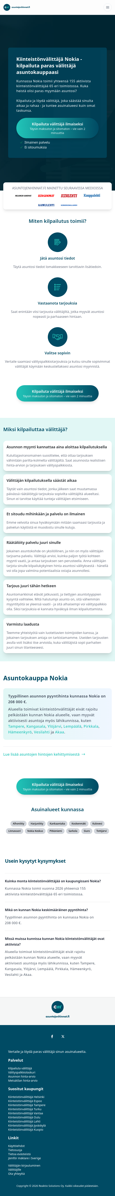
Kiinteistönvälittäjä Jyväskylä (27, 1125)
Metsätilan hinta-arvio (23, 1080)
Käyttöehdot (16, 1146)
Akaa (59, 732)
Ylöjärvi (54, 726)
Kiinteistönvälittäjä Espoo (25, 1101)
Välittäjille (14, 1169)
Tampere (16, 726)
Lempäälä (73, 726)
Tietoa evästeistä (19, 1154)
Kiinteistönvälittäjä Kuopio (25, 1129)
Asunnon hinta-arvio (22, 1076)
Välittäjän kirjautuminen (24, 1165)
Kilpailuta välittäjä (20, 1068)
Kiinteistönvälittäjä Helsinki (26, 1097)
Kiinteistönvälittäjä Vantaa (25, 1113)
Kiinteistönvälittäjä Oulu (24, 1117)
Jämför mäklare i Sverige (24, 1158)
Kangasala (35, 726)
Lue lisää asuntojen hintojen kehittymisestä (44, 754)
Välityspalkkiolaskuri (21, 1072)
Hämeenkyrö (20, 732)
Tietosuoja (15, 1150)
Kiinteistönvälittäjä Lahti (24, 1121)
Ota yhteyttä (16, 1174)
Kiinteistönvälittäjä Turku (24, 1109)
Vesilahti (42, 732)
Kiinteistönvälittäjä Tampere (27, 1105)
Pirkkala (91, 726)
